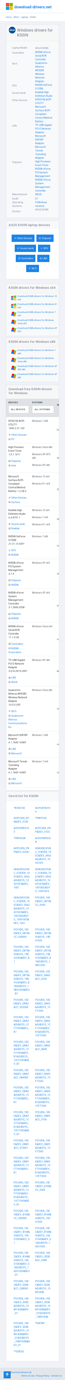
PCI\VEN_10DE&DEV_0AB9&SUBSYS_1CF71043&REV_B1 (21, 1165)
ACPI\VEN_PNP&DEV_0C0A (21, 850)
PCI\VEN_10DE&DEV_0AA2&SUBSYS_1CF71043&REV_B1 (21, 1024)
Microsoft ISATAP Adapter (40, 140)
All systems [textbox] (42, 409)
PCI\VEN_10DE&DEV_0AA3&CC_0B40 (42, 1046)
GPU (44, 248)
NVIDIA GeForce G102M (43, 87)
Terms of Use (27, 1375)
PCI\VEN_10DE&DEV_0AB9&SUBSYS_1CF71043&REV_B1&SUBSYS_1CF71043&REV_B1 (21, 1193)
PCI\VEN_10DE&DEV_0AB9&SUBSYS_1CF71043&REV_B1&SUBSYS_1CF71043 (43, 1167)
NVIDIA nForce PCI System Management (43, 172)
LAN (43, 258)
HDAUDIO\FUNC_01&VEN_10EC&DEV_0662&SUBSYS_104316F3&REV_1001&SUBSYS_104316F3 (43, 880)
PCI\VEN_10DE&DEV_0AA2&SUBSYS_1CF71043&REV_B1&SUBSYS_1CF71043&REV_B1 (21, 1053)
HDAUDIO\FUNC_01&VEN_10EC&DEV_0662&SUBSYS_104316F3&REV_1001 (22, 878)
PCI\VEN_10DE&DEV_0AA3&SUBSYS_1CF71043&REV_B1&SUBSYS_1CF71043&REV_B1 (21, 1123)
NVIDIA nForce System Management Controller (43, 185)
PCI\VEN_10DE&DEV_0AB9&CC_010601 (21, 1144)
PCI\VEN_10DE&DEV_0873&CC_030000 (22, 933)
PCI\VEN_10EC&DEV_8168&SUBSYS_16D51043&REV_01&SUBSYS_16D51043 (43, 1237)
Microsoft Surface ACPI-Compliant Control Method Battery (43, 114)
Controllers (25, 258)
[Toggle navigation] (7, 1374)
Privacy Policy (42, 1375)
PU (12, 439)
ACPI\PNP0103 (21, 830)
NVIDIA (15, 554)
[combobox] (19, 409)
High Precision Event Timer (43, 163)
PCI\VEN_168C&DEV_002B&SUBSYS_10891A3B (42, 1287)
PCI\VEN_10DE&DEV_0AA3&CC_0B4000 (21, 1074)
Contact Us (56, 1375)
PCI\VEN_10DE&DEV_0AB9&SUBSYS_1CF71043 (42, 1146)
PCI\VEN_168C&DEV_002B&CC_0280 (42, 1256)
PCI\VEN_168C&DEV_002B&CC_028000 (21, 1285)
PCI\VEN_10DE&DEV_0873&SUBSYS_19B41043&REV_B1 (22, 954)
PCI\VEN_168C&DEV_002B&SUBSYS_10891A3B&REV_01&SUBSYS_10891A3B (42, 1307)
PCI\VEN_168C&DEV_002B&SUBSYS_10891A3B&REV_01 (21, 1306)
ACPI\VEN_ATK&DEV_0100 (21, 820)
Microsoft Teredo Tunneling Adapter (40, 152)
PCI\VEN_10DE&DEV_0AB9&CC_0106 (42, 1116)
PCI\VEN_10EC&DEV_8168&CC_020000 (22, 1214)
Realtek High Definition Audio (44, 94)
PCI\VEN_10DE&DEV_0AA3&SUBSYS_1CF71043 (42, 1076)
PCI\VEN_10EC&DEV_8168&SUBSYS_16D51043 (43, 1216)
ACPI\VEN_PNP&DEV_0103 (43, 830)
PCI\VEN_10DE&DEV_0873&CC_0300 (43, 901)
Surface (15, 502)
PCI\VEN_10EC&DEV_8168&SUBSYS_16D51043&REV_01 (22, 1235)
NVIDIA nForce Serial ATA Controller (43, 56)
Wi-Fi (32, 268)
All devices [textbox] (18, 409)
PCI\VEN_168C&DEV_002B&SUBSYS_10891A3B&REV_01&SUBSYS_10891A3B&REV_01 (22, 1334)
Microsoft (16, 753)
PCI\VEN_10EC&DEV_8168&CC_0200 (43, 1186)
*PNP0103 (41, 818)
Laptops (24, 17)
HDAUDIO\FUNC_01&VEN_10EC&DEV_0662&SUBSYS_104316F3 (43, 855)
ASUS (16, 17)
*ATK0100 (19, 808)
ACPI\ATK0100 (42, 810)
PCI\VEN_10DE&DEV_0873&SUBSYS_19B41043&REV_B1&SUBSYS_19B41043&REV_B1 (22, 982)
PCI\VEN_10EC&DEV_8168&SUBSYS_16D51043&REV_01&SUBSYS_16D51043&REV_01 (22, 1263)
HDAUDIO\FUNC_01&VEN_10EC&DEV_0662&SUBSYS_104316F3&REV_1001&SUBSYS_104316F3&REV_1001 (22, 910)
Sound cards (25, 248)
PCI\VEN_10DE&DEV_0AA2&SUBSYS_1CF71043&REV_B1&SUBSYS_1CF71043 (43, 1026)
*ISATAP (40, 1323)
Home (9, 17)
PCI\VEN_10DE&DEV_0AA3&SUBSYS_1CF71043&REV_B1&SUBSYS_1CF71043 (43, 1096)
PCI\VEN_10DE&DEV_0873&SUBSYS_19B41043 (43, 935)
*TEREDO (19, 1351)
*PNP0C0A (20, 838)
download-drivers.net (33, 7)
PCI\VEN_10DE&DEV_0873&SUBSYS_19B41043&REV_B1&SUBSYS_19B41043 (43, 956)
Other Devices (23, 238)
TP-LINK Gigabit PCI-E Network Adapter (43, 129)
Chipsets (45, 238)
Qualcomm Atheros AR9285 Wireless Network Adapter (41, 72)
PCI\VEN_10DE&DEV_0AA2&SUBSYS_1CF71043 (42, 1005)
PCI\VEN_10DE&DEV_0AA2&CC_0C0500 (21, 1003)
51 (36, 198)
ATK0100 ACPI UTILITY (43, 101)
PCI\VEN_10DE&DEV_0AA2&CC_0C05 (42, 975)
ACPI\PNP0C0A (43, 840)
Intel (13, 465)
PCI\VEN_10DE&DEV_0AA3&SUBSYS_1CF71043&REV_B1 (21, 1095)
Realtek (15, 528)
